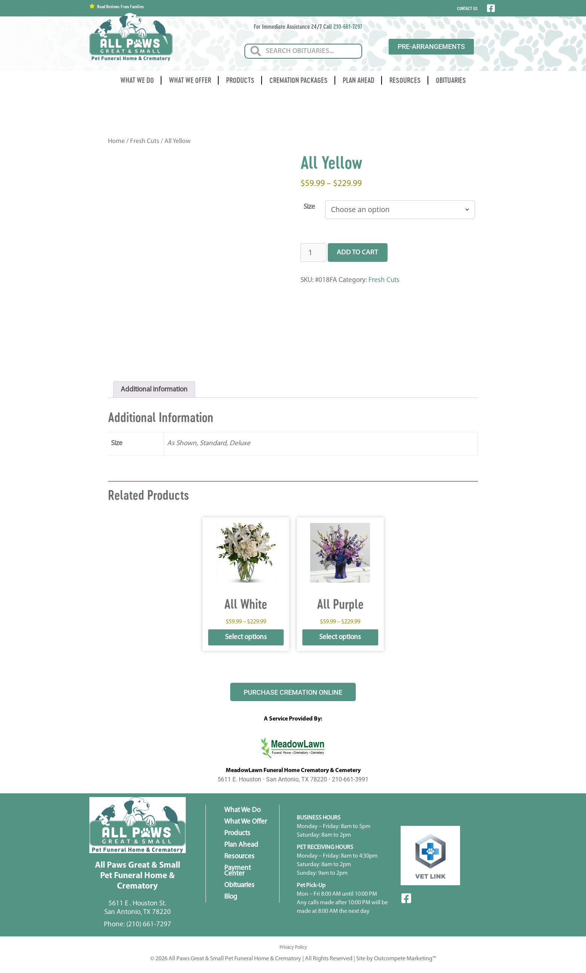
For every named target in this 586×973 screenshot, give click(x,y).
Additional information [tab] (154, 389)
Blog (230, 897)
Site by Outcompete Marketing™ (396, 959)
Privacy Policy (293, 947)
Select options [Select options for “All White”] (246, 637)
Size (309, 207)
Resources (405, 80)
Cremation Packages (298, 80)
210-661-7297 (347, 26)
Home (116, 141)
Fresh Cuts (144, 141)
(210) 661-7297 (148, 924)
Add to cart (357, 252)
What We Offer (190, 80)
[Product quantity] (313, 252)
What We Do (137, 80)
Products (240, 80)
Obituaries (451, 80)
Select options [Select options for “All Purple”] (340, 637)
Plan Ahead (358, 80)
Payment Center (237, 871)
